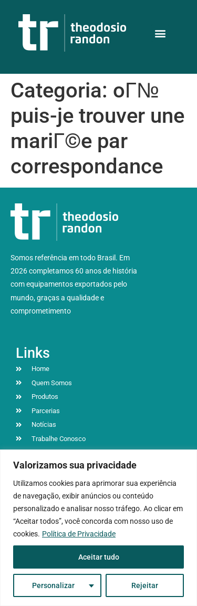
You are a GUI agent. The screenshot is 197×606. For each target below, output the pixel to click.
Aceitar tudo (98, 557)
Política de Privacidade (79, 534)
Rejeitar (144, 585)
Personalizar (53, 585)
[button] (160, 33)
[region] (98, 527)
